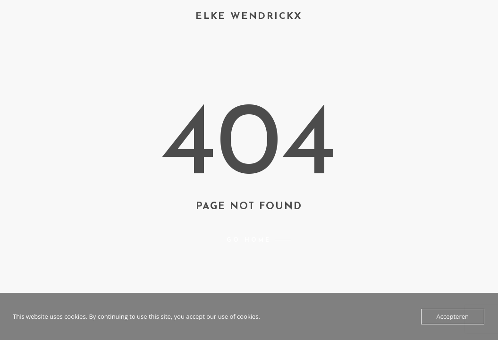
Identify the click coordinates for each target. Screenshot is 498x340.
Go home (249, 240)
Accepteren (453, 316)
